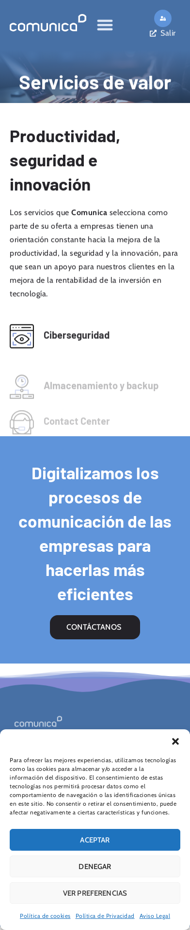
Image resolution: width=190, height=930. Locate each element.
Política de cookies (45, 915)
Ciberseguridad (77, 338)
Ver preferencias (95, 893)
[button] (175, 741)
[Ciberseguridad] (22, 340)
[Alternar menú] (104, 23)
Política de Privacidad (105, 915)
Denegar (95, 866)
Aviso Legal (155, 915)
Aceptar (95, 840)
